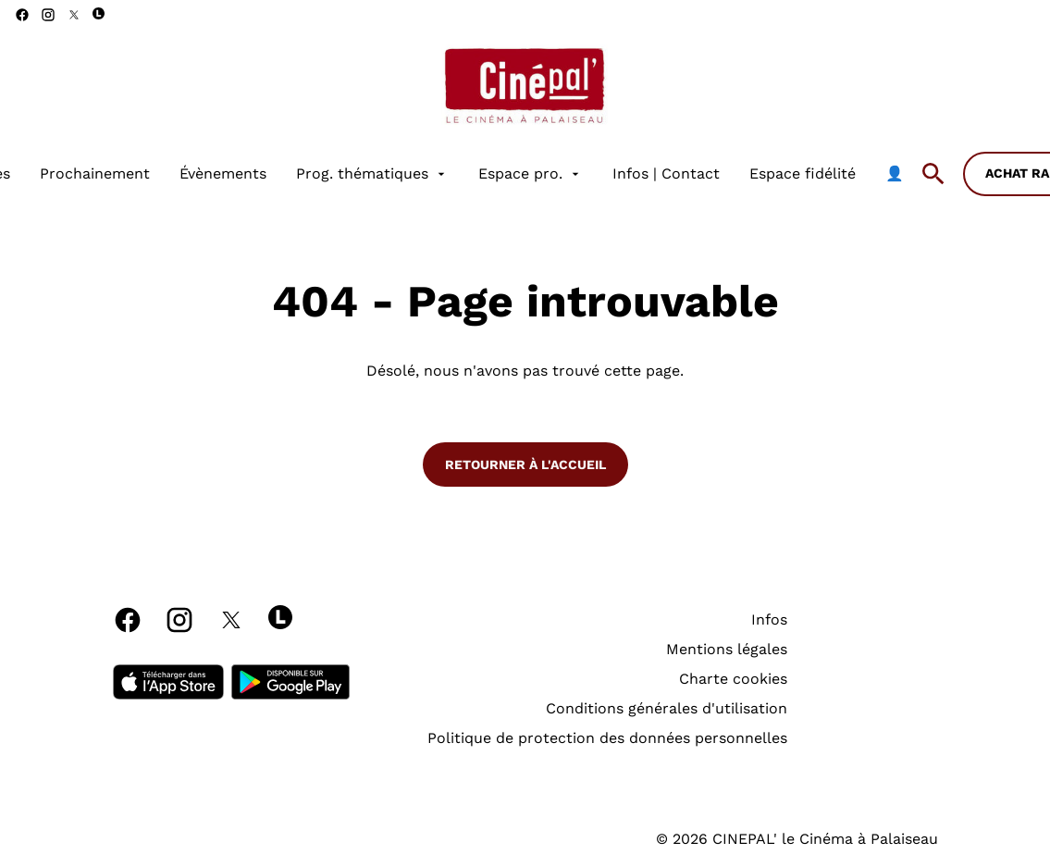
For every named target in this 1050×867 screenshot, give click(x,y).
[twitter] (74, 14)
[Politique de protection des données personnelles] (607, 738)
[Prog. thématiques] (372, 174)
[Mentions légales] (726, 649)
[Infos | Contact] (666, 174)
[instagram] (48, 14)
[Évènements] (222, 174)
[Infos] (769, 620)
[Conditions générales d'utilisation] (666, 709)
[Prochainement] (95, 174)
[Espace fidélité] (802, 174)
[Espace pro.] (530, 174)
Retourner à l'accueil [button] (525, 464)
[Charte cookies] (733, 679)
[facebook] (22, 14)
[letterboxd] (99, 13)
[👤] (894, 174)
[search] (933, 174)
